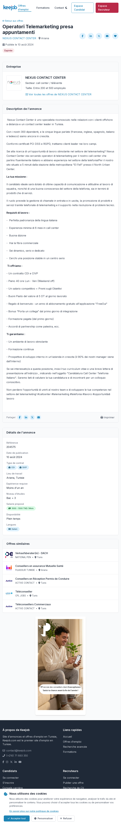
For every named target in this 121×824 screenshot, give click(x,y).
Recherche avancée (75, 746)
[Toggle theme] (66, 7)
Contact (59, 7)
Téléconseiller (23, 591)
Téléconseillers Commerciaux (33, 604)
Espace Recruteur (104, 7)
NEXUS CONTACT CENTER (19, 38)
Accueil (67, 736)
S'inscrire (8, 782)
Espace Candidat (79, 7)
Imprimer (108, 417)
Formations (42, 7)
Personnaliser (43, 818)
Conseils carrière (13, 787)
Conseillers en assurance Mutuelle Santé (39, 566)
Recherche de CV (73, 787)
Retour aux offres (13, 20)
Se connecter (11, 777)
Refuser (66, 818)
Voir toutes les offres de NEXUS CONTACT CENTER (58, 94)
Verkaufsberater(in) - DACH (31, 553)
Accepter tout (17, 818)
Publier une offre (73, 782)
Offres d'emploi (23, 7)
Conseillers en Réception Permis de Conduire (42, 578)
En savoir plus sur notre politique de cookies (34, 811)
